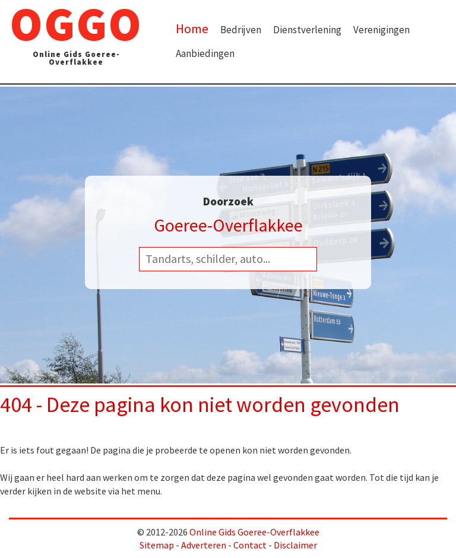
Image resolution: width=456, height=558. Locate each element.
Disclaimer (295, 545)
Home (192, 29)
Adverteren (203, 545)
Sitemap (157, 545)
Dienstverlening (307, 29)
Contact (250, 545)
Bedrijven (240, 29)
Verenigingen (381, 29)
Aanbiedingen (205, 53)
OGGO (76, 37)
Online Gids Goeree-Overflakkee (254, 532)
